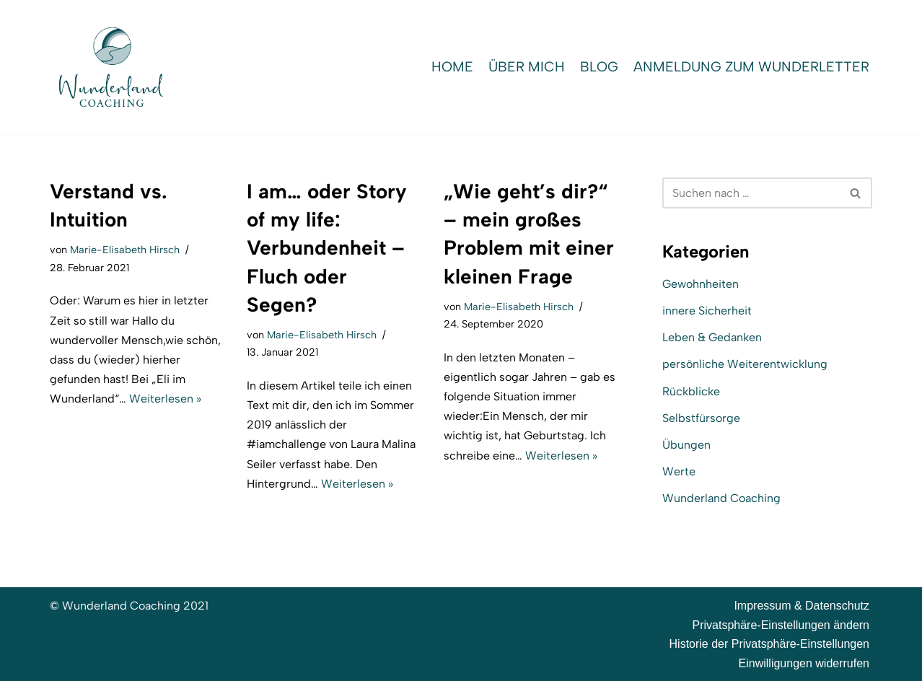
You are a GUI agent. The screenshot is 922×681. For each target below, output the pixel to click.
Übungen (686, 445)
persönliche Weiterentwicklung (744, 364)
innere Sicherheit (707, 310)
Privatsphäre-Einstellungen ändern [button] (781, 625)
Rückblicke (691, 391)
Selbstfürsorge (701, 418)
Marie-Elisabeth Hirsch (125, 249)
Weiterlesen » (165, 398)
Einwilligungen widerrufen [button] (804, 663)
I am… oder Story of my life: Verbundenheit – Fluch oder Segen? (327, 248)
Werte (678, 471)
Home (452, 66)
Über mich (526, 66)
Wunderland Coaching (721, 498)
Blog (599, 66)
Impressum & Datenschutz (801, 605)
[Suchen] (751, 192)
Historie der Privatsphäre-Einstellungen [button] (769, 644)
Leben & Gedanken (712, 337)
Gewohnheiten (700, 284)
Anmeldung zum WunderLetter (751, 66)
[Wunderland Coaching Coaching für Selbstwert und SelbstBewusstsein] (111, 67)
